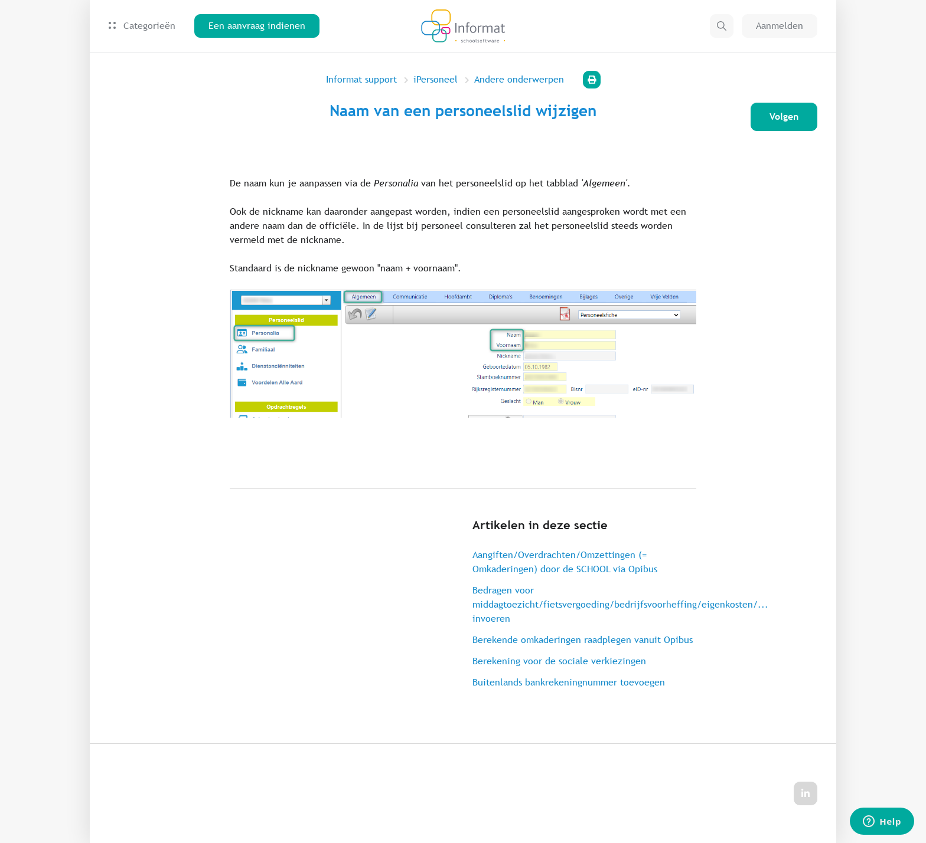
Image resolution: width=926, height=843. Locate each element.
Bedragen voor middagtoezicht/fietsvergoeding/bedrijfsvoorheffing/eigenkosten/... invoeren (584, 604)
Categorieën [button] (142, 25)
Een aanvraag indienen (256, 25)
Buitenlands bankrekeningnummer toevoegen (568, 682)
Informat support (361, 79)
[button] (721, 26)
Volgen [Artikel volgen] (784, 116)
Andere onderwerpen (519, 79)
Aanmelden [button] (779, 25)
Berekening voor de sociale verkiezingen (559, 661)
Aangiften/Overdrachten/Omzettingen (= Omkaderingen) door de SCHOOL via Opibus (564, 562)
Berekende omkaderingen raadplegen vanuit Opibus (582, 639)
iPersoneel (435, 79)
